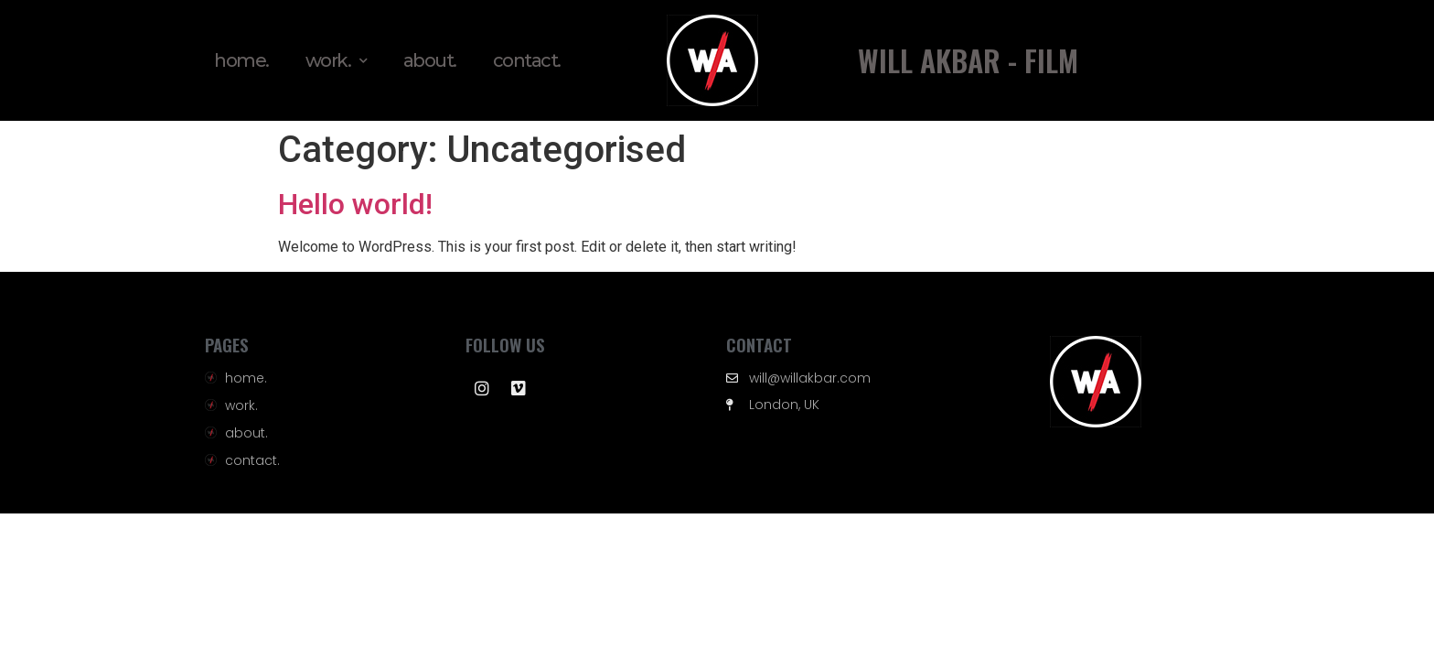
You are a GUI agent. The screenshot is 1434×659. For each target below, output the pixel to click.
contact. (527, 60)
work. (336, 61)
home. (241, 60)
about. (429, 60)
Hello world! (355, 204)
